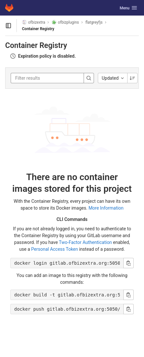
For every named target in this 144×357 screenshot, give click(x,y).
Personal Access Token (54, 249)
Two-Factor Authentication (85, 242)
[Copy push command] (128, 309)
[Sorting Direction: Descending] (132, 78)
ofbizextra (33, 22)
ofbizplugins (65, 22)
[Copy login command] (128, 263)
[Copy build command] (128, 295)
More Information (105, 208)
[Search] (89, 78)
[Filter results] (54, 78)
